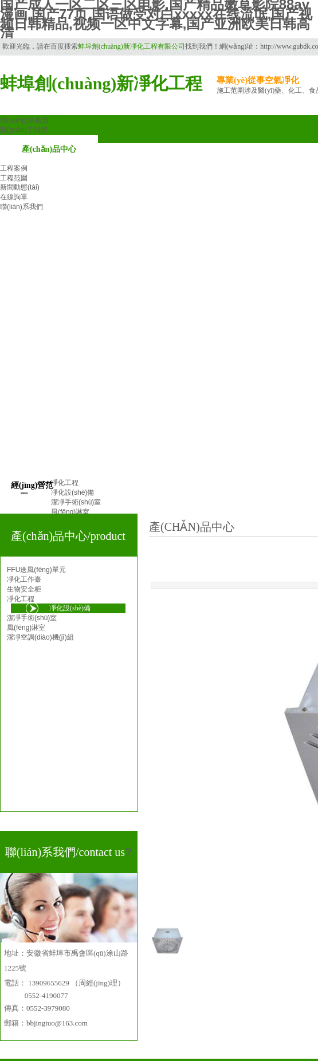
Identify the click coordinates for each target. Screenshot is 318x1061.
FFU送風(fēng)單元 (36, 570)
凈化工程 (20, 599)
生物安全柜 (24, 589)
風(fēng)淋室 (26, 628)
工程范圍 (14, 178)
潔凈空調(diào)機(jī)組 (40, 637)
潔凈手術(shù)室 (32, 618)
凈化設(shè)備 (70, 608)
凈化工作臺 (24, 579)
